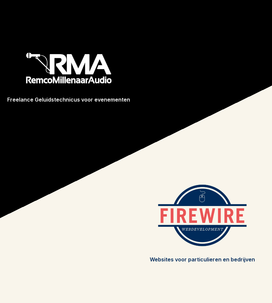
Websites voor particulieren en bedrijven (202, 259)
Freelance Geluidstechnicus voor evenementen (68, 99)
